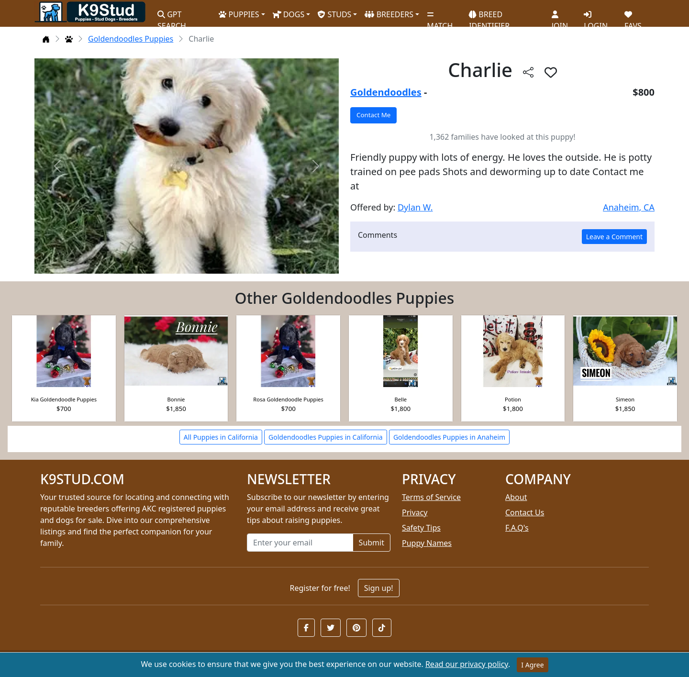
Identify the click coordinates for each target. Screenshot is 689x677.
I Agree (532, 664)
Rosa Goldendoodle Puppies (288, 399)
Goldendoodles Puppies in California (325, 437)
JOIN (560, 17)
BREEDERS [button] (389, 14)
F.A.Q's (517, 527)
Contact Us (524, 512)
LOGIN (596, 17)
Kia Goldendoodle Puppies (64, 399)
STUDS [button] (334, 14)
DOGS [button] (289, 14)
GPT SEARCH (171, 16)
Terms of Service (431, 497)
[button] (306, 628)
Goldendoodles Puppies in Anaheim (449, 437)
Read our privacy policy (466, 664)
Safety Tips (421, 527)
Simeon (625, 399)
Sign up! (378, 588)
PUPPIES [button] (239, 14)
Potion (513, 399)
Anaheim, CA (629, 207)
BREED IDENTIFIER (489, 16)
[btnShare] (528, 72)
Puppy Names (427, 543)
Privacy (414, 512)
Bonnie (176, 399)
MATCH (440, 17)
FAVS (633, 17)
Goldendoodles (386, 92)
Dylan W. (415, 207)
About (516, 497)
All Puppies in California (221, 437)
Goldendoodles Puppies (130, 39)
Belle (401, 399)
